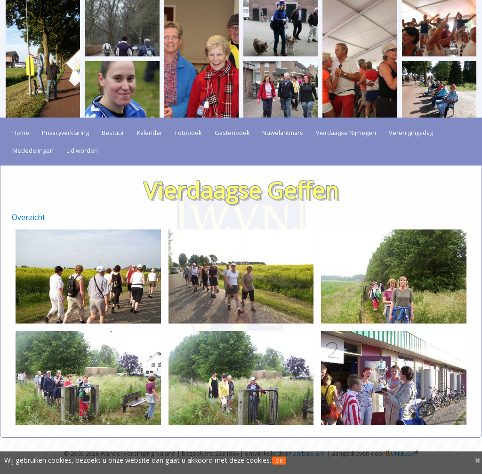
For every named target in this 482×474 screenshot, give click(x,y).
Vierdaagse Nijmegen (346, 132)
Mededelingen (33, 150)
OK (279, 460)
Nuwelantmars (282, 132)
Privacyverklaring (65, 132)
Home (20, 132)
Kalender (149, 132)
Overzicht (28, 217)
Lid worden (82, 150)
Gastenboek (232, 132)
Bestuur (113, 132)
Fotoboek (188, 132)
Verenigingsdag (411, 132)
